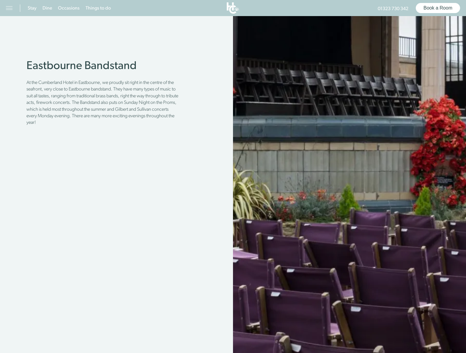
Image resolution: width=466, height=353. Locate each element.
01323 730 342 (393, 9)
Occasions (69, 8)
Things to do (98, 8)
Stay (32, 8)
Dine (47, 8)
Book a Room (438, 7)
